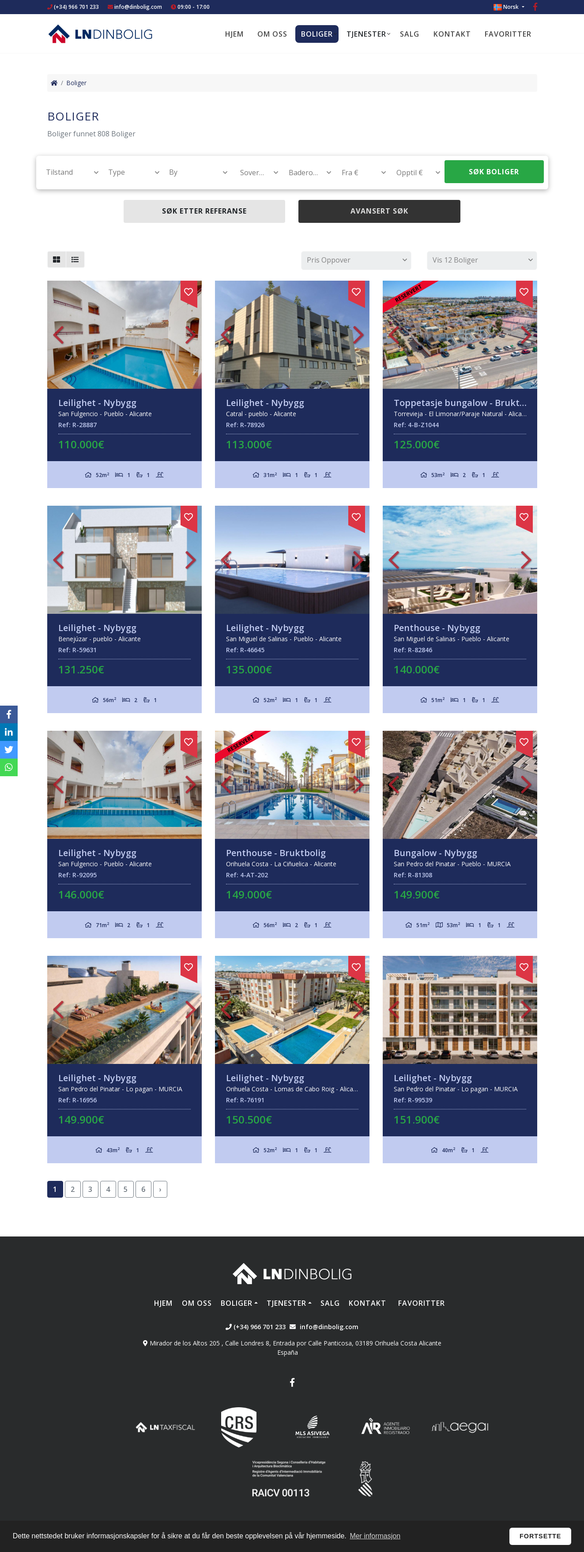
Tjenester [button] (366, 34)
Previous (58, 335)
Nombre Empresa (100, 33)
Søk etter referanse (204, 211)
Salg (409, 34)
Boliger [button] (317, 34)
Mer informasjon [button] (375, 1536)
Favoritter (508, 34)
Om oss (272, 34)
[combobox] (67, 172)
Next (191, 335)
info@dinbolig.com (138, 7)
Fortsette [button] (540, 1536)
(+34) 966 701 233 (73, 7)
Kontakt (452, 34)
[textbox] (68, 172)
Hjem (234, 34)
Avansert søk (379, 211)
